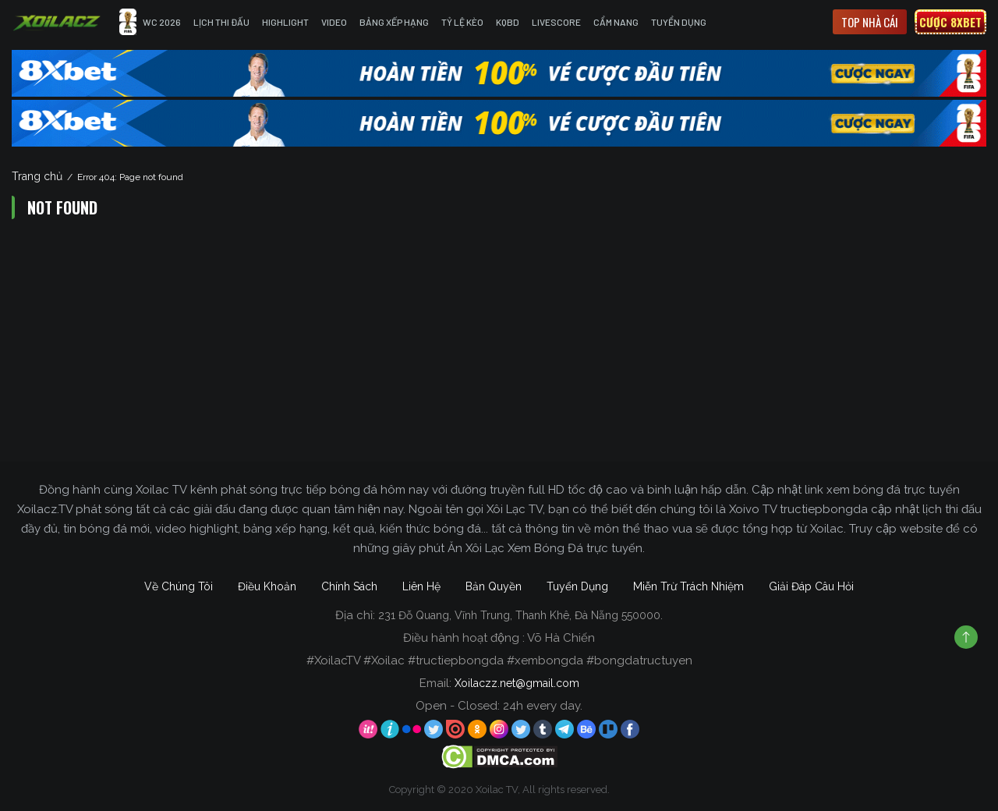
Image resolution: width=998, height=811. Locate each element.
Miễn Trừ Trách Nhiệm (688, 586)
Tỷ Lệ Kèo (462, 21)
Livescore (556, 21)
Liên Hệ (421, 586)
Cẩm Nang (616, 21)
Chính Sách (349, 586)
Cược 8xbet (950, 21)
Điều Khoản (267, 586)
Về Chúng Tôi (178, 586)
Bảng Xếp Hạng (394, 21)
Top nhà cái (869, 21)
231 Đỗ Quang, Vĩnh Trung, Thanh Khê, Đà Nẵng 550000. (520, 615)
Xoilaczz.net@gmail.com (517, 683)
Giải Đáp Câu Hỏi (811, 586)
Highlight (285, 21)
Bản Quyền (493, 586)
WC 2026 (150, 22)
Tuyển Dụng (678, 21)
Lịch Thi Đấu (221, 21)
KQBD (507, 21)
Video (334, 21)
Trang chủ (37, 176)
